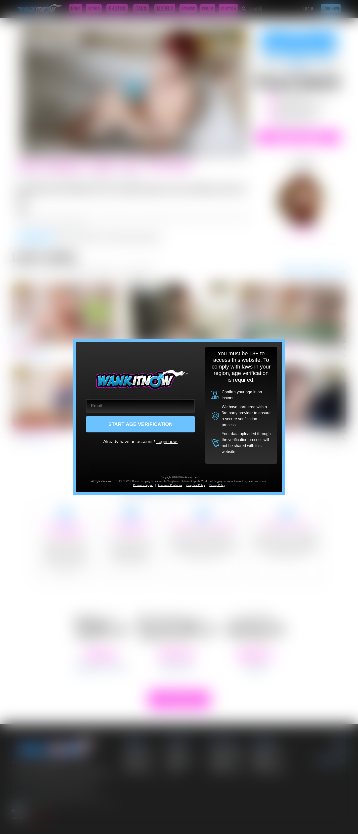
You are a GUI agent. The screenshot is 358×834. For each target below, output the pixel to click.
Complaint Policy (195, 485)
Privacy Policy (217, 485)
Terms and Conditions (170, 485)
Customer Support (143, 485)
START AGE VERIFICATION (140, 424)
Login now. (167, 441)
